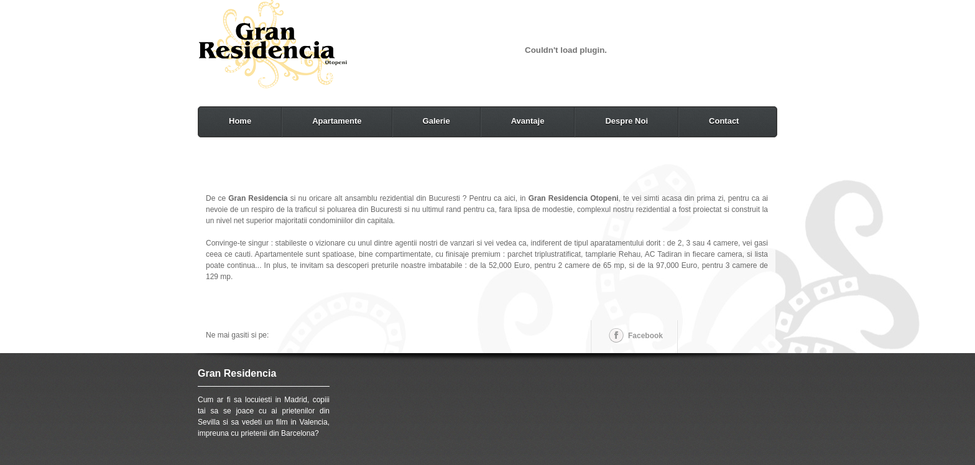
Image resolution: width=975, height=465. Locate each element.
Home (240, 121)
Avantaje (528, 121)
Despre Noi (626, 121)
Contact (724, 121)
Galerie (436, 121)
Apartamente (336, 121)
